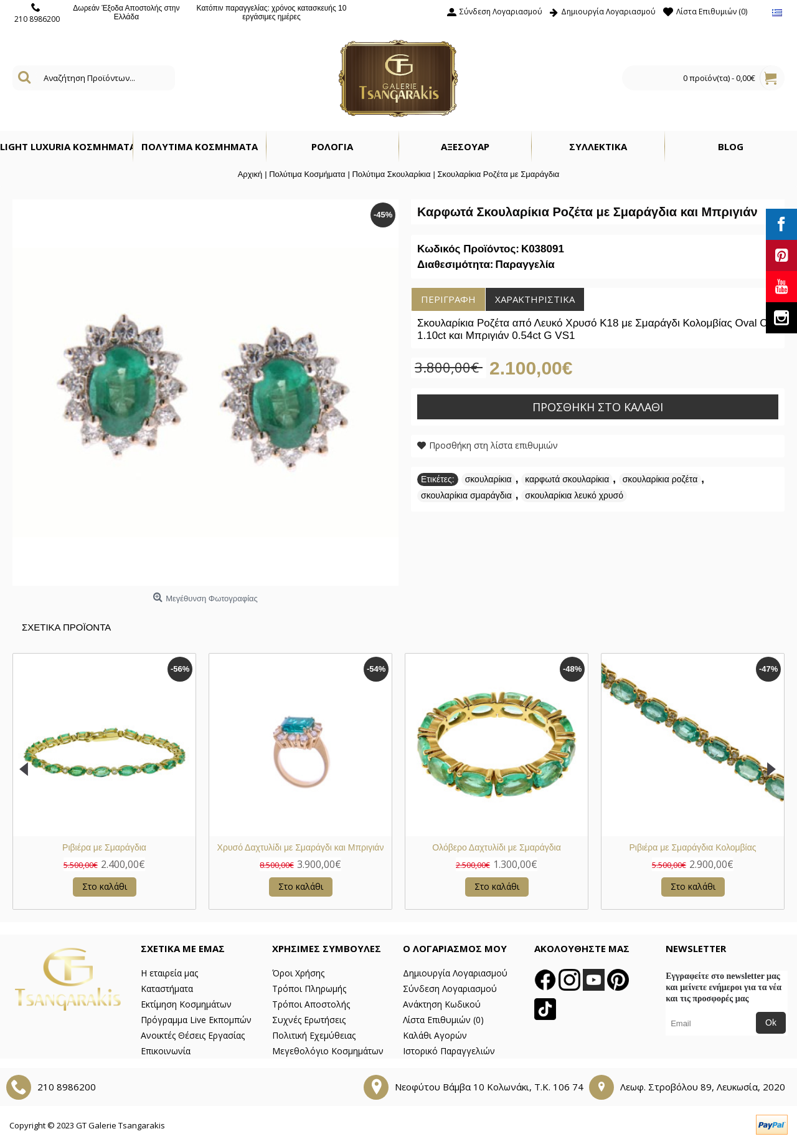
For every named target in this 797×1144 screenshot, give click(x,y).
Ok (770, 1022)
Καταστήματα (167, 988)
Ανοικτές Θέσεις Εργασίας (193, 1035)
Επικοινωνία (166, 1051)
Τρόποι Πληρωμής (309, 988)
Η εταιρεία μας (169, 973)
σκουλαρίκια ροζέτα (660, 479)
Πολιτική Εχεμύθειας (314, 1035)
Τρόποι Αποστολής (311, 1004)
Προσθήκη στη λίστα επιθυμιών (493, 445)
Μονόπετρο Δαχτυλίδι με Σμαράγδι (104, 847)
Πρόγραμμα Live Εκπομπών (196, 1020)
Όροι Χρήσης (298, 973)
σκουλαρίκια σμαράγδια (466, 495)
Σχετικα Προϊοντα (66, 627)
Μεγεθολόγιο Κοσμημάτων (328, 1051)
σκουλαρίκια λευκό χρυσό (574, 495)
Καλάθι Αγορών (435, 1035)
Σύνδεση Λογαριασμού (450, 988)
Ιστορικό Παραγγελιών (449, 1051)
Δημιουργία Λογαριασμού (455, 973)
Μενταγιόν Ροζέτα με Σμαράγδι (300, 847)
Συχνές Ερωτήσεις (309, 1020)
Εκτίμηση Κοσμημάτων (186, 1004)
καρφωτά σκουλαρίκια (567, 479)
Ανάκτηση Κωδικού (442, 1004)
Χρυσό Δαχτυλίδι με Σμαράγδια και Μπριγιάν (693, 847)
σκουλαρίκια (488, 479)
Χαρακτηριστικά (535, 299)
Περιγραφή (448, 299)
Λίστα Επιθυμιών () (443, 1020)
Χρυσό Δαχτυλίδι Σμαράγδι (496, 847)
